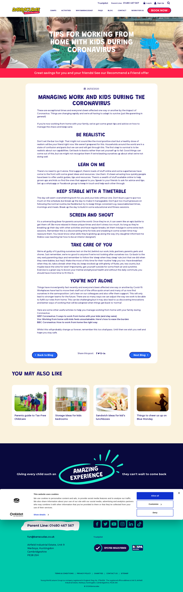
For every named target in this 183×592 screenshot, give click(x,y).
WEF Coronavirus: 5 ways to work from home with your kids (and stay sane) (77, 316)
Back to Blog (45, 355)
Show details (40, 587)
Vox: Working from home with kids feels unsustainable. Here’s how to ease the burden (83, 319)
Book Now (159, 10)
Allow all (155, 568)
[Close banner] (179, 565)
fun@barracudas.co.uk (40, 536)
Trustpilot (103, 3)
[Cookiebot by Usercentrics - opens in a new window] (16, 587)
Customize (155, 576)
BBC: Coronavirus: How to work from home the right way (67, 322)
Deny (155, 585)
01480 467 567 (131, 3)
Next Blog (140, 355)
